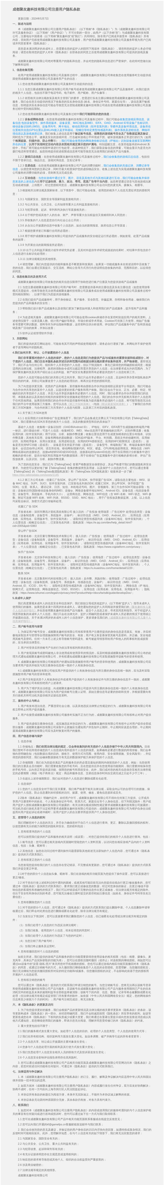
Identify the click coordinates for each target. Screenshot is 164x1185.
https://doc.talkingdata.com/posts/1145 (36, 474)
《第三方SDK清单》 (79, 404)
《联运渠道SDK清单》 (113, 404)
